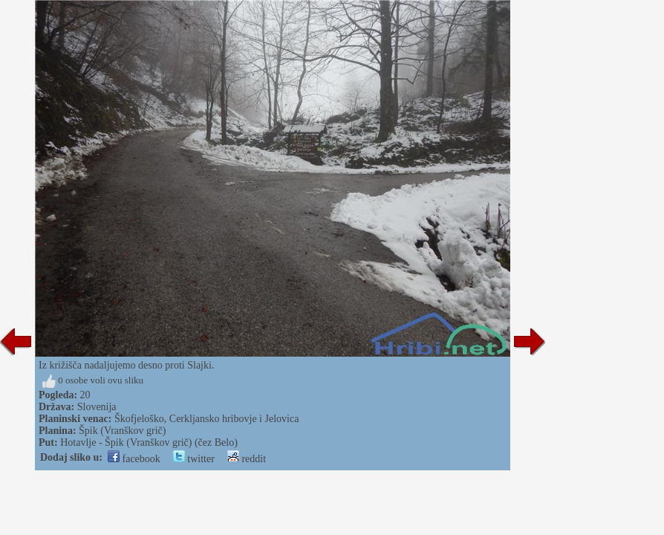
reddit (246, 458)
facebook (134, 458)
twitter (194, 458)
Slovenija (97, 406)
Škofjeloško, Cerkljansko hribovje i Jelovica (206, 418)
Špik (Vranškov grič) (122, 430)
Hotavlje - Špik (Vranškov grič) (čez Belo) (149, 442)
